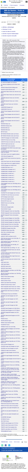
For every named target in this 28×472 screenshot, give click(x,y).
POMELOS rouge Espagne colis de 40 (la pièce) (10, 356)
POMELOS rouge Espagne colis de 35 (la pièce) (10, 353)
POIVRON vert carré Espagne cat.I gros (9, 348)
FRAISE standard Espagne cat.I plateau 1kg (10, 222)
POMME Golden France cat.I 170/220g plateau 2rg (9, 395)
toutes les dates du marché (8, 31)
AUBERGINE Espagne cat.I (7, 107)
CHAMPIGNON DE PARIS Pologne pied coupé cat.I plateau (9, 151)
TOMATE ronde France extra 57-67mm (9, 425)
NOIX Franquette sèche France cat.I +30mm (10, 286)
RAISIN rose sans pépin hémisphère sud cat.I (9, 414)
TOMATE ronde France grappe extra (9, 427)
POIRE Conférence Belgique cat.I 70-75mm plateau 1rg (10, 332)
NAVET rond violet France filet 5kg (8, 282)
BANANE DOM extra (5, 129)
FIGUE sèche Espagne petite (7, 207)
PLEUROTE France (5, 324)
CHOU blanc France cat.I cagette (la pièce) (10, 154)
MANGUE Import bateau (6, 268)
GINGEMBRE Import (5, 234)
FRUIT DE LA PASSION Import (7, 232)
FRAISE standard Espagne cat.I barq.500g (10, 220)
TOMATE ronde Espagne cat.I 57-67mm (9, 423)
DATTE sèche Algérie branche (7, 198)
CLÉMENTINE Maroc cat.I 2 (7, 167)
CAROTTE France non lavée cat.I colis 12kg (10, 141)
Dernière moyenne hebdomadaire (9, 33)
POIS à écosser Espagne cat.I (7, 344)
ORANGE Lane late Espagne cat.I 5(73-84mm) (9, 299)
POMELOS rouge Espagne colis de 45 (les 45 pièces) (11, 359)
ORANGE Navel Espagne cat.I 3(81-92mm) (10, 308)
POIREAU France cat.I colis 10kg (8, 326)
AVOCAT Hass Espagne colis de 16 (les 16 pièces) (10, 112)
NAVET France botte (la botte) (7, 276)
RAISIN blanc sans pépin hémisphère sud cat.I (10, 408)
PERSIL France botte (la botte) (7, 322)
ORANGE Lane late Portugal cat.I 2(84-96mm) (9, 303)
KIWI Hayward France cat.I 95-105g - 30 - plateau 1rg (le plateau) (10, 245)
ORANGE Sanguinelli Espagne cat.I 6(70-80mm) (10, 313)
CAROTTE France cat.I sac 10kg (8, 139)
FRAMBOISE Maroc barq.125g (7, 230)
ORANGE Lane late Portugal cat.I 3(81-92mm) (9, 306)
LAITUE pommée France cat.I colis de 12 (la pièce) (10, 260)
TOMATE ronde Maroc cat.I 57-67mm (9, 429)
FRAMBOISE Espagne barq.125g (8, 228)
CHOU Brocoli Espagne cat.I (7, 156)
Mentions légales (17, 441)
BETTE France (4, 131)
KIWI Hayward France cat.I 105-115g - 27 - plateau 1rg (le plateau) (10, 242)
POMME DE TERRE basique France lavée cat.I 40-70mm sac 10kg (10, 372)
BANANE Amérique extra (6, 125)
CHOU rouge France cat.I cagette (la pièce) (10, 163)
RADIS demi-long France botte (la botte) (9, 403)
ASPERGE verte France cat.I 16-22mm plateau (9, 105)
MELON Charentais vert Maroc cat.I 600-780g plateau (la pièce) (11, 271)
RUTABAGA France (5, 419)
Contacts (10, 441)
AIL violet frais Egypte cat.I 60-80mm (9, 82)
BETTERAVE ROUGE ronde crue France (10, 133)
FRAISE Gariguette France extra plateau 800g (9, 215)
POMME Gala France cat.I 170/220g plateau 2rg (10, 388)
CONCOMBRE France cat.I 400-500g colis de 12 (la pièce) (11, 187)
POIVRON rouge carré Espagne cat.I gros (10, 346)
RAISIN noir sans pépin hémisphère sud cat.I (9, 411)
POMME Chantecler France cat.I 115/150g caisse (10, 362)
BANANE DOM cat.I (5, 127)
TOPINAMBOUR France (6, 431)
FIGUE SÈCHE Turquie (6, 209)
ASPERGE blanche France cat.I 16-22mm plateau (10, 98)
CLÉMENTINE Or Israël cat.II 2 (7, 181)
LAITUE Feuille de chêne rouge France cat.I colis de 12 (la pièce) (10, 256)
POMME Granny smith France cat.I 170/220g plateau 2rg (10, 398)
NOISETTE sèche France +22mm (8, 284)
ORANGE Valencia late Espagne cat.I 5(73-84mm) (10, 316)
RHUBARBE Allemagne (6, 417)
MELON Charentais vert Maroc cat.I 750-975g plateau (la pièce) (11, 274)
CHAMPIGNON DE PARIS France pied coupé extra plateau (11, 148)
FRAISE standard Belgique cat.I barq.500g (10, 218)
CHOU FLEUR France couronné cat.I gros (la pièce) (10, 159)
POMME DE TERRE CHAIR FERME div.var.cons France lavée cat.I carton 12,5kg (10, 375)
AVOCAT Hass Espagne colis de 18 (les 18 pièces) (10, 115)
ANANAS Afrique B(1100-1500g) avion (9, 87)
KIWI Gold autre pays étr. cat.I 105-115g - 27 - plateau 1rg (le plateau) (11, 239)
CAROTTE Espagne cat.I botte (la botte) (9, 137)
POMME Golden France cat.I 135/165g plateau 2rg (9, 392)
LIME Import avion (5, 262)
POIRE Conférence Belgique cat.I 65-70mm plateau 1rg (10, 329)
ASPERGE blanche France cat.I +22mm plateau (9, 101)
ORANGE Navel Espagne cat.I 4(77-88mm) (10, 310)
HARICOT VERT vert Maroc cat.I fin (8, 236)
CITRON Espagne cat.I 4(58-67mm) (8, 165)
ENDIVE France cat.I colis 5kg (7, 203)
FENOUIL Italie (4, 205)
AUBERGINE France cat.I (6, 109)
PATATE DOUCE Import (6, 320)
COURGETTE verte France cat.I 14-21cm (10, 194)
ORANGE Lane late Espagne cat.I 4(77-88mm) (9, 296)
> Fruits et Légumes (13, 5)
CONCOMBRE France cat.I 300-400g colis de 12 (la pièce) (11, 184)
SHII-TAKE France (5, 421)
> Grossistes (21, 5)
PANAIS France (4, 318)
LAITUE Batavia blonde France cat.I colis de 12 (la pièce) (10, 250)
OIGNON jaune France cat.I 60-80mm (9, 293)
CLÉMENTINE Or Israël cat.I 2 (7, 175)
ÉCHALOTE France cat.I (6, 201)
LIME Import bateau (5, 264)
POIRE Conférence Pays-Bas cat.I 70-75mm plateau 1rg (10, 342)
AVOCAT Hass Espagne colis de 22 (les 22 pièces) (10, 121)
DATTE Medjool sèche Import (7, 196)
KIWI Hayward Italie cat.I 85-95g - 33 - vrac (10, 247)
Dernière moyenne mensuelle (9, 35)
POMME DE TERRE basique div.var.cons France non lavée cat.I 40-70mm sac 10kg (10, 369)
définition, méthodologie (7, 27)
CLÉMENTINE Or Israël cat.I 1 (7, 173)
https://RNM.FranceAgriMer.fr (8, 448)
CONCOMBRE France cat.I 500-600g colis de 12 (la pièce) (11, 190)
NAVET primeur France (6, 280)
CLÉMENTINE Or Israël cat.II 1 (7, 179)
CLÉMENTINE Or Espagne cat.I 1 (8, 169)
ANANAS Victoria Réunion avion (8, 89)
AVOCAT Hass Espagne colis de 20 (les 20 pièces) (10, 118)
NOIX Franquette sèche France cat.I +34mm (10, 288)
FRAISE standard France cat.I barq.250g (10, 224)
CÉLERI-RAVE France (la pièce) (8, 145)
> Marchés (6, 5)
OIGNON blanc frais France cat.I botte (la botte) (10, 291)
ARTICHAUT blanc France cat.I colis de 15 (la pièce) (11, 95)
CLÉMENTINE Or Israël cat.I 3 (7, 177)
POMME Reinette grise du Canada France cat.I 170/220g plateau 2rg (10, 401)
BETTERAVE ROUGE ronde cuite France (10, 135)
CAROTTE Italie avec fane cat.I (7, 143)
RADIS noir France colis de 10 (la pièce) (9, 405)
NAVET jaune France (5, 278)
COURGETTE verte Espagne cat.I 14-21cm (10, 192)
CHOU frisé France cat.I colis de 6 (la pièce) (10, 161)
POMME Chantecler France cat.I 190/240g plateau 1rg (10, 365)
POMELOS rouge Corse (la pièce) (8, 350)
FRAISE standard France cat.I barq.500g (10, 226)
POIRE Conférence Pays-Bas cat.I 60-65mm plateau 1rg (10, 335)
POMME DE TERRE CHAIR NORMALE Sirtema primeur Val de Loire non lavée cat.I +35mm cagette (10, 378)
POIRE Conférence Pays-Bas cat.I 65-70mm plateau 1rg (10, 339)
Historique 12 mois (6, 29)
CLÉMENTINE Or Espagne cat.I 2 (8, 171)
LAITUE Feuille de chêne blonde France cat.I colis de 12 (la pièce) (10, 253)
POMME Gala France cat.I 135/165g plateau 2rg (10, 385)
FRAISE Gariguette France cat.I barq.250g (10, 211)
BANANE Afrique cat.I (5, 123)
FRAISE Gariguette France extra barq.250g (10, 213)
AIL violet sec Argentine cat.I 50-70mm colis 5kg (10, 85)
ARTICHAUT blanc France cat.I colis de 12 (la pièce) (11, 92)
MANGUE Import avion (6, 266)
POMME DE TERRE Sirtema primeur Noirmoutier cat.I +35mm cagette (9, 382)
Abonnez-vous (4, 441)
